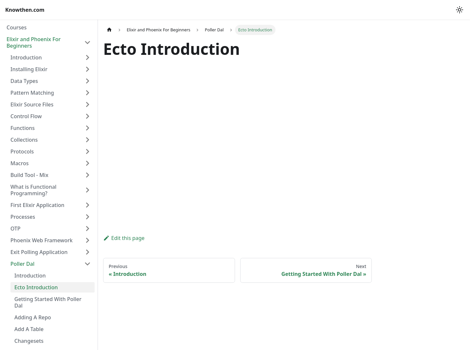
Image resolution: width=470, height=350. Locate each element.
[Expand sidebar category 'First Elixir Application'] (87, 205)
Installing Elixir (28, 69)
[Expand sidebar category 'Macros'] (87, 163)
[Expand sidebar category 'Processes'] (87, 217)
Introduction (26, 57)
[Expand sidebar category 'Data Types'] (87, 81)
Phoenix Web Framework (41, 240)
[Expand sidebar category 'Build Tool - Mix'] (87, 175)
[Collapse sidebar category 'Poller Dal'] (87, 264)
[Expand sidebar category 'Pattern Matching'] (87, 93)
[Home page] (109, 30)
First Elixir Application (37, 205)
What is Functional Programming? (33, 190)
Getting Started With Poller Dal (48, 302)
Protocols (22, 151)
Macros (19, 163)
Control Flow (26, 116)
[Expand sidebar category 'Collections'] (87, 140)
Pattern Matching (32, 92)
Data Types (24, 81)
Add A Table (28, 329)
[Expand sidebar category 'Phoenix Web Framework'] (87, 240)
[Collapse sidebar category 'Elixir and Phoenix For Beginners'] (87, 42)
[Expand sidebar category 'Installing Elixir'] (87, 69)
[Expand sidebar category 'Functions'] (87, 128)
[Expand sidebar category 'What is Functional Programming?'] (87, 190)
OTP (15, 228)
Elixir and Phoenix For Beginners (34, 42)
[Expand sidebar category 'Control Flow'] (87, 116)
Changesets (28, 340)
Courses (16, 27)
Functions (22, 128)
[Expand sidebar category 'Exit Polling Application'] (87, 252)
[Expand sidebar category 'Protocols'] (87, 151)
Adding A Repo (32, 317)
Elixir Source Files (32, 104)
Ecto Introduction (36, 287)
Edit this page (124, 238)
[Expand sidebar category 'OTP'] (87, 228)
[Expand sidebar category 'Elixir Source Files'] (87, 104)
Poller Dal (22, 263)
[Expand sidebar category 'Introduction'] (87, 57)
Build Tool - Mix (29, 175)
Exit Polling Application (39, 252)
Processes (22, 216)
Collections (24, 139)
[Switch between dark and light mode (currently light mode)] (459, 10)
